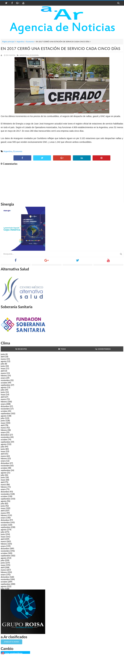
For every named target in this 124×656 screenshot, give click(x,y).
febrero (4, 375)
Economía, (34, 55)
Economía (30, 41)
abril (2, 356)
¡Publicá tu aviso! (11, 642)
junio (3, 354)
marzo (3, 359)
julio (2, 364)
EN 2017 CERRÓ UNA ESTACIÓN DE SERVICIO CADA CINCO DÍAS (60, 48)
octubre (4, 382)
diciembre (5, 406)
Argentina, (24, 55)
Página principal (8, 41)
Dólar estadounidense (13, 653)
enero (3, 378)
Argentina (20, 41)
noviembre (5, 380)
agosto (3, 361)
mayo (3, 368)
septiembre (5, 385)
